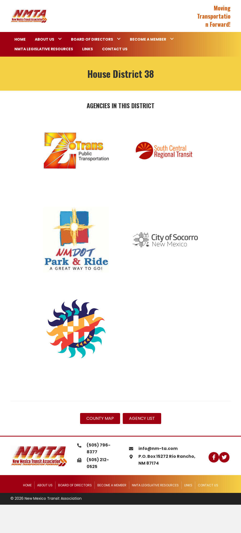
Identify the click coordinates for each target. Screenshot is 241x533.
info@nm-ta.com (158, 448)
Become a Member (111, 485)
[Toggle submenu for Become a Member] (172, 39)
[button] (214, 457)
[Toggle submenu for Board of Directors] (118, 39)
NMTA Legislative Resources (155, 485)
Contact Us (208, 485)
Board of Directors (75, 485)
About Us (45, 485)
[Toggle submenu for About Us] (60, 39)
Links (188, 485)
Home (27, 485)
